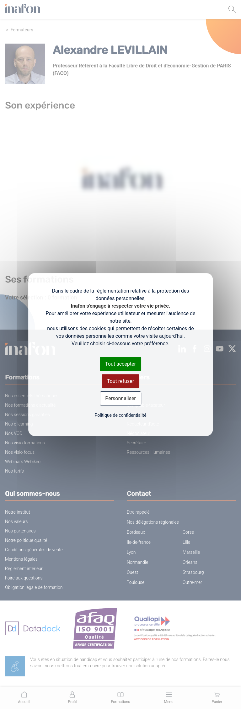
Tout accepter (120, 364)
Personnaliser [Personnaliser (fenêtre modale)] (120, 398)
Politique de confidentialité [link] (120, 415)
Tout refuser (120, 381)
